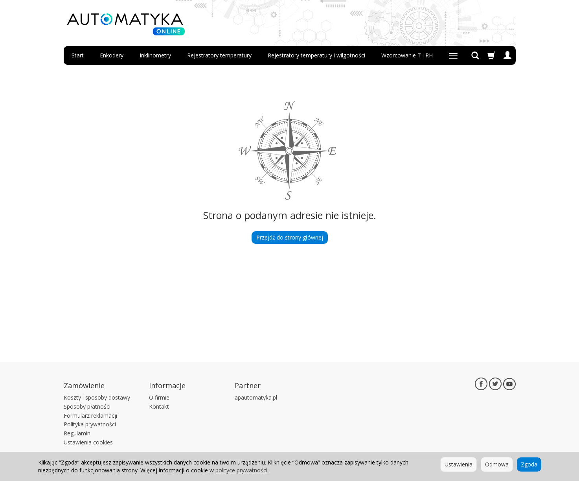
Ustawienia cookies (88, 442)
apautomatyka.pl (256, 397)
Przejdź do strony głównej (289, 237)
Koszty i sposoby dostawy (97, 397)
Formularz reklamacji (90, 415)
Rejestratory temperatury (219, 55)
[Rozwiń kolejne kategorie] (453, 55)
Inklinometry (155, 55)
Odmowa (497, 464)
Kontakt (159, 406)
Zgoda (529, 464)
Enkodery (111, 55)
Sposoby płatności (87, 406)
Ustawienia (458, 464)
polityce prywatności (241, 470)
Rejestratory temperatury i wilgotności (316, 55)
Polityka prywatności (90, 424)
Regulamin (77, 433)
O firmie (159, 397)
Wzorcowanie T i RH (407, 55)
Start (78, 55)
